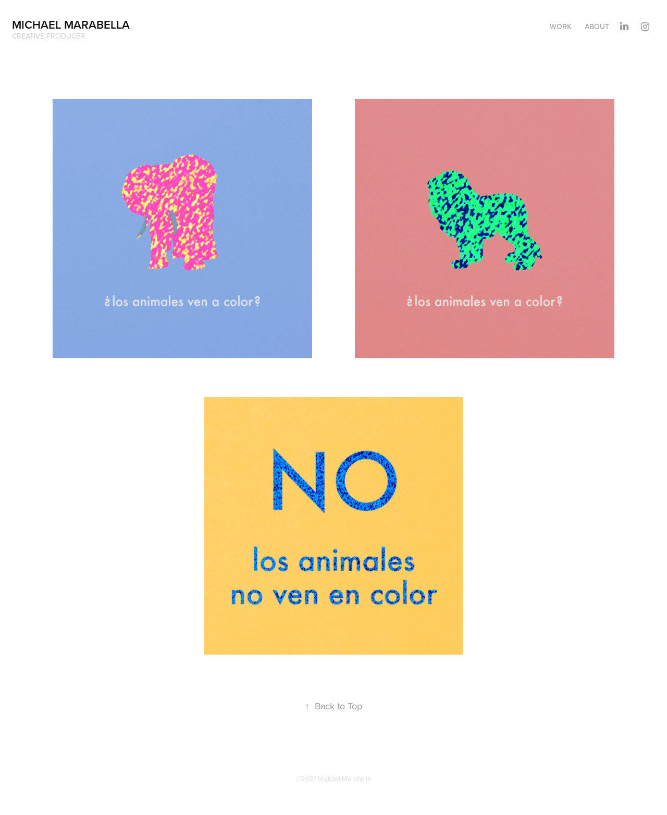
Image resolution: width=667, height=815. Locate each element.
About (597, 26)
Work (561, 26)
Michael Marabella (71, 24)
